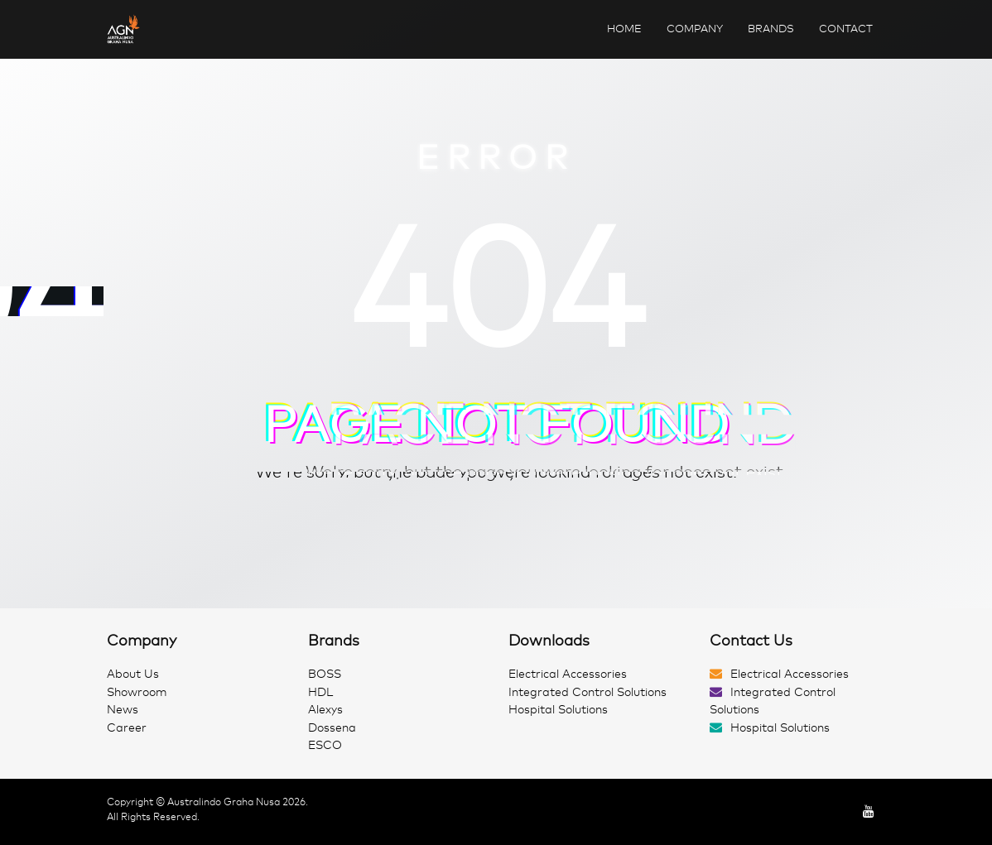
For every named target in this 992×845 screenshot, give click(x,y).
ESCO (325, 745)
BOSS (324, 674)
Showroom (137, 692)
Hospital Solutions (558, 710)
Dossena (332, 728)
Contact (846, 28)
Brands (771, 28)
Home (624, 28)
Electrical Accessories (567, 674)
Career (127, 728)
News (122, 710)
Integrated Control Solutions (587, 692)
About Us (133, 674)
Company (695, 28)
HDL (320, 692)
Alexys (325, 710)
